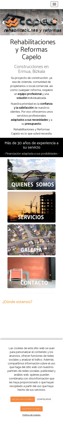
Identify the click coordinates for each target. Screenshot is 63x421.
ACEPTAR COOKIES (31, 408)
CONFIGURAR (44, 399)
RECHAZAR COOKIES (22, 399)
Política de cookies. (31, 415)
